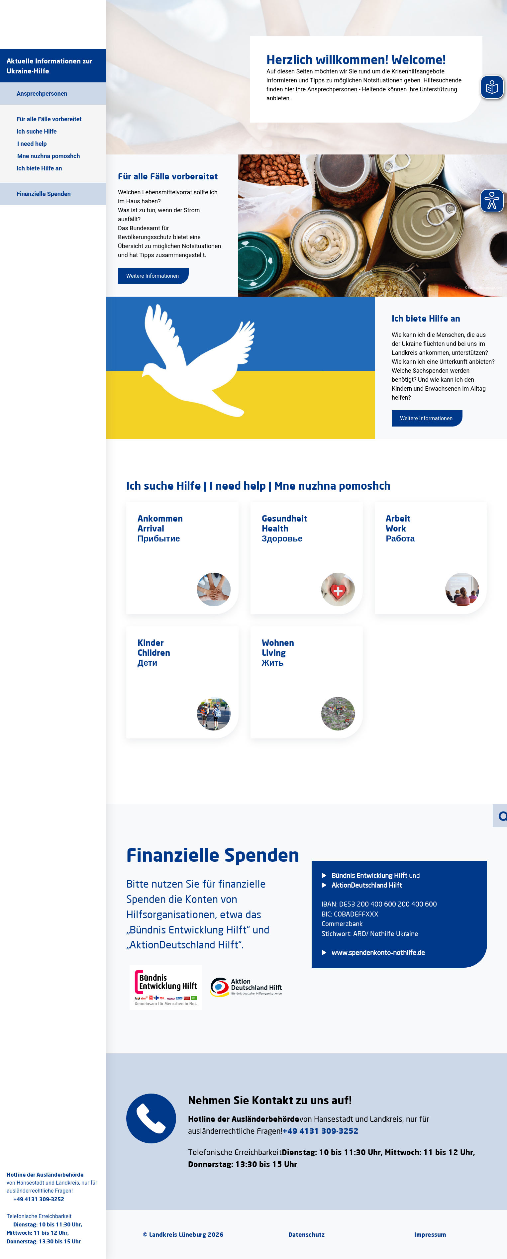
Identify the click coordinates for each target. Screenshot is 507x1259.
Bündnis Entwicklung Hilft (369, 875)
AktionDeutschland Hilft (367, 885)
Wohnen (278, 642)
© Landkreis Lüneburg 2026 (183, 1234)
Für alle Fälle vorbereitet (49, 119)
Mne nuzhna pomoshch (48, 155)
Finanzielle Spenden (44, 193)
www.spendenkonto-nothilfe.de (378, 952)
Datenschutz (306, 1234)
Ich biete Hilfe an (39, 168)
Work (396, 528)
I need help (32, 143)
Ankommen (160, 518)
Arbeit (398, 518)
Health (275, 528)
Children (154, 652)
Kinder (151, 642)
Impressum (430, 1234)
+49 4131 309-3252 (38, 1199)
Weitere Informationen (152, 276)
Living (274, 652)
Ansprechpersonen (42, 93)
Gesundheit (284, 518)
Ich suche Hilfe (36, 131)
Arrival (151, 528)
